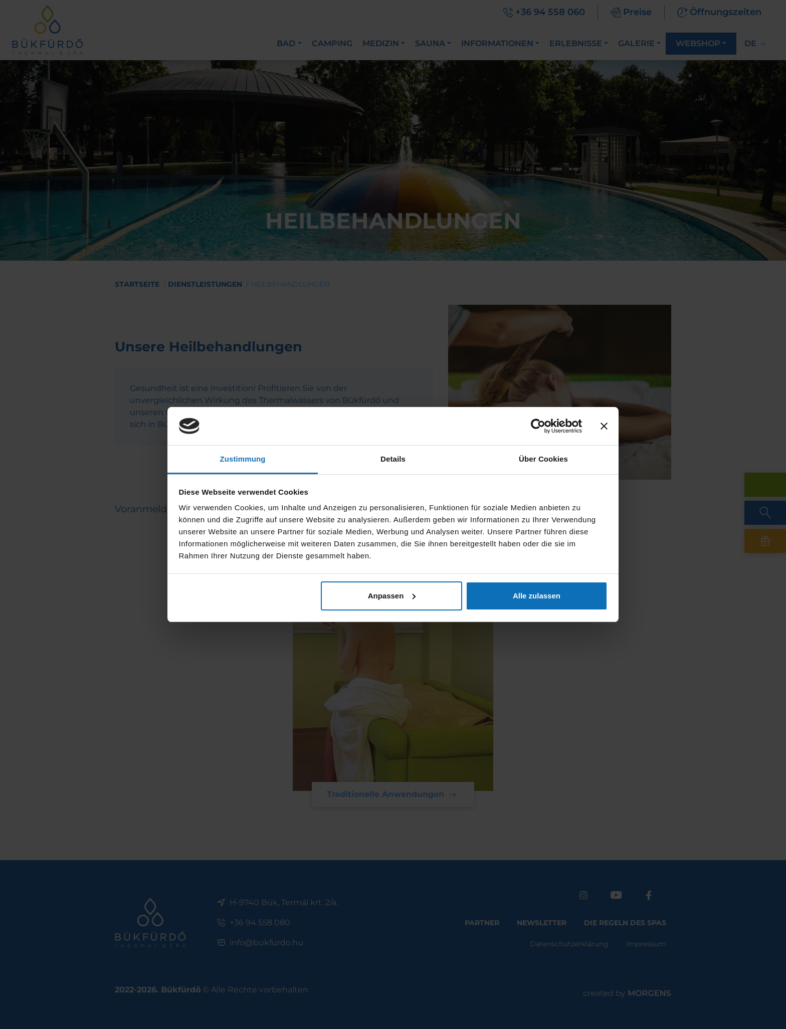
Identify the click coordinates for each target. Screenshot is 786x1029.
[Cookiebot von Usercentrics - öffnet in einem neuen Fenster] (538, 426)
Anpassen (392, 595)
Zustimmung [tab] (243, 459)
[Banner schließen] (604, 426)
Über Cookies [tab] (543, 459)
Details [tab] (393, 459)
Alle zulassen (536, 595)
